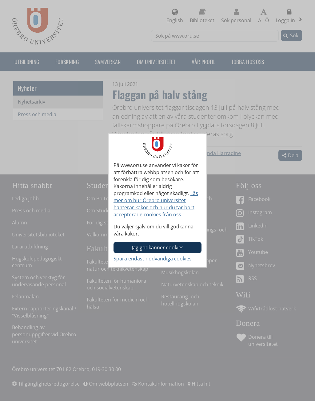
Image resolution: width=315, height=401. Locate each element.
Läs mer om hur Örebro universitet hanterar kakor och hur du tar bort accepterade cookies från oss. (156, 204)
